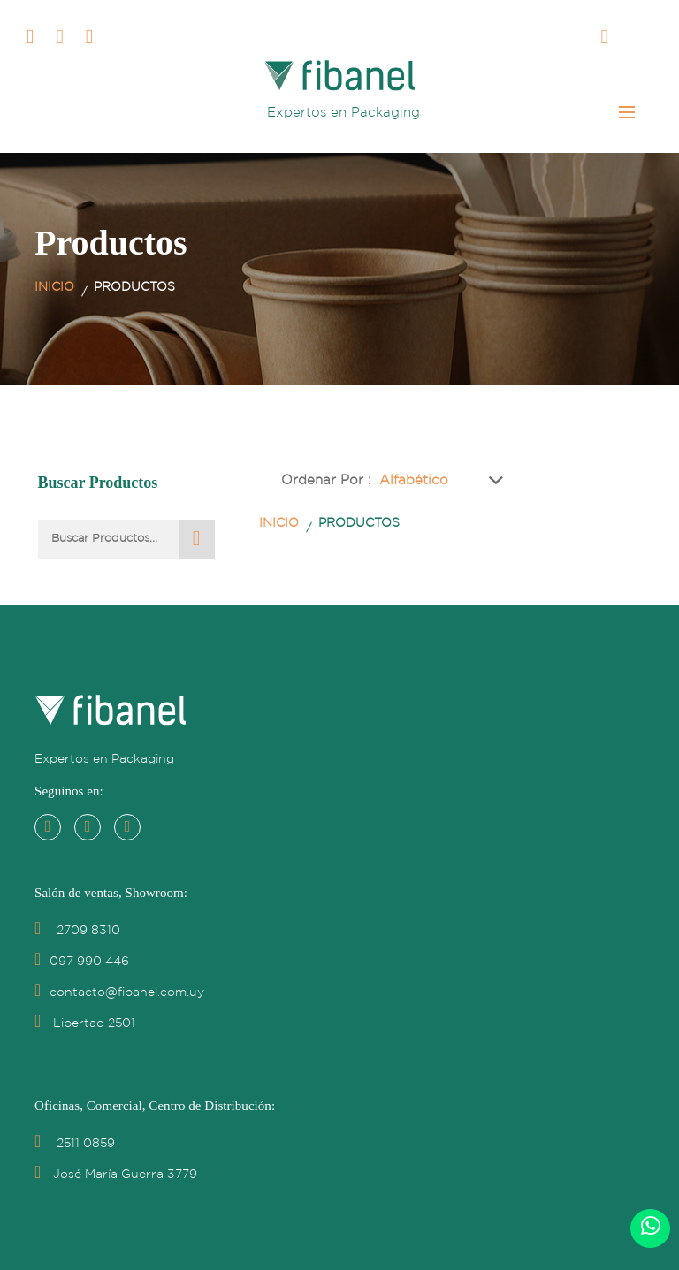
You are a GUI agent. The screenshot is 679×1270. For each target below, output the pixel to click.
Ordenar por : (326, 480)
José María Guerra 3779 (115, 1174)
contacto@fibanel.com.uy (119, 992)
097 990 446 (81, 961)
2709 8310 (77, 930)
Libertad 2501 (84, 1023)
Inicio (54, 287)
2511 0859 (74, 1143)
